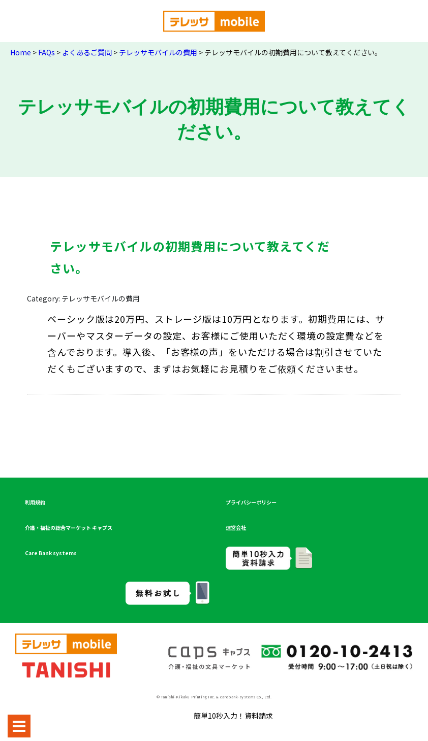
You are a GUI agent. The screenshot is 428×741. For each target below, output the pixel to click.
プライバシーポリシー (251, 502)
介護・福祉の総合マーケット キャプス (68, 527)
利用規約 (35, 502)
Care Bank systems (51, 553)
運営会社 (236, 527)
